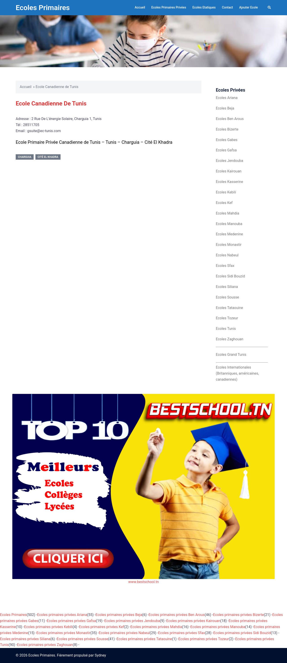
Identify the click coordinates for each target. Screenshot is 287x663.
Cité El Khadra (48, 157)
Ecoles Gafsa (226, 150)
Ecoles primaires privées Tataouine (144, 639)
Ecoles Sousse (227, 297)
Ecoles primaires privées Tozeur (203, 639)
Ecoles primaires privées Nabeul (124, 633)
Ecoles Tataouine (229, 308)
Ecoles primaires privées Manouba (217, 627)
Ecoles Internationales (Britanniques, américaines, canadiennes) (237, 373)
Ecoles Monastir (228, 244)
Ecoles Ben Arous (230, 119)
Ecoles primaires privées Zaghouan (45, 645)
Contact (227, 7)
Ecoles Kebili (226, 192)
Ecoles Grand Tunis (231, 354)
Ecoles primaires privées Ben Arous (177, 615)
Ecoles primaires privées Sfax (181, 633)
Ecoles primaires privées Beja (119, 615)
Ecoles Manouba (229, 224)
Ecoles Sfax (225, 266)
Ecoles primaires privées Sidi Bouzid (242, 633)
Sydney (100, 655)
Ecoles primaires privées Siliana (25, 639)
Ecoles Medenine (229, 234)
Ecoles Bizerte (227, 129)
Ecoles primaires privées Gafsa (71, 621)
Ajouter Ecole (248, 7)
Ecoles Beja (225, 108)
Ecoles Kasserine (229, 182)
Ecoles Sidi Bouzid (230, 276)
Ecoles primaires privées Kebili (48, 627)
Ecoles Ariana (227, 98)
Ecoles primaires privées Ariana (62, 615)
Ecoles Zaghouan (230, 339)
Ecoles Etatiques (204, 7)
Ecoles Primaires (43, 7)
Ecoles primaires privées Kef (101, 627)
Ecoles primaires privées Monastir (64, 633)
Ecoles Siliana (227, 287)
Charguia (24, 157)
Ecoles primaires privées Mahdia (156, 627)
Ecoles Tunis (226, 328)
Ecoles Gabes (226, 140)
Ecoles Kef (224, 203)
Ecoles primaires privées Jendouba (132, 621)
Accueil (140, 7)
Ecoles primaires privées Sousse (82, 639)
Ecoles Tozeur (227, 318)
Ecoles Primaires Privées (168, 7)
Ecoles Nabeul (227, 255)
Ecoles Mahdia (227, 213)
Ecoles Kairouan (228, 171)
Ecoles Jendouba (229, 161)
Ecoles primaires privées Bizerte (238, 615)
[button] (269, 7)
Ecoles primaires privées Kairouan (193, 621)
